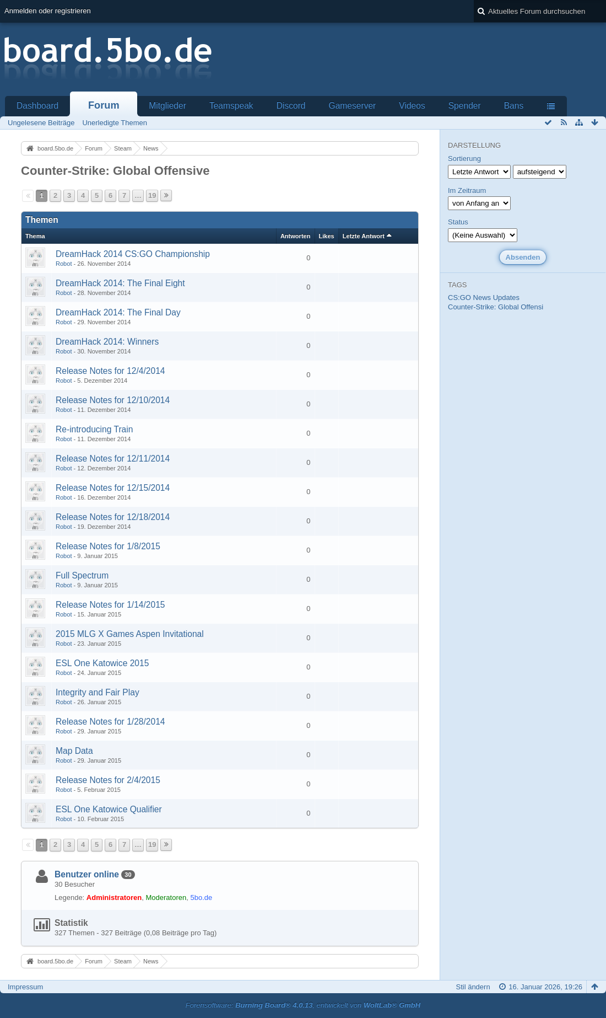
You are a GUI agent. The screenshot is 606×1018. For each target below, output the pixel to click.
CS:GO (459, 297)
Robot (64, 263)
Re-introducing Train (94, 429)
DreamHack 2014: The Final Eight (120, 283)
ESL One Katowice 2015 (102, 663)
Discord (291, 105)
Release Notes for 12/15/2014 (113, 487)
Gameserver (352, 105)
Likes (326, 236)
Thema (35, 236)
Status (458, 222)
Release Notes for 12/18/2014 (113, 517)
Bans (514, 105)
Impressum (25, 987)
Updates (506, 297)
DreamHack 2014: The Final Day (118, 312)
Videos (412, 105)
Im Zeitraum (467, 190)
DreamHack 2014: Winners (107, 341)
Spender (464, 105)
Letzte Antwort (364, 236)
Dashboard (37, 105)
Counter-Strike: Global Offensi (495, 307)
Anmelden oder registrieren (47, 11)
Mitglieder (167, 105)
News (482, 297)
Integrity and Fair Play (97, 692)
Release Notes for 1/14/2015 (110, 604)
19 (152, 195)
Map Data (74, 751)
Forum (104, 105)
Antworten (295, 236)
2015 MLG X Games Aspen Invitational (130, 634)
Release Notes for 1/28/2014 (110, 721)
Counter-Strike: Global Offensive (115, 171)
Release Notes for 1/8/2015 (108, 546)
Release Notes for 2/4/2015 (108, 780)
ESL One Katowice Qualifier (109, 809)
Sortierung (464, 158)
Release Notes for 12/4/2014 (110, 371)
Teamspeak (231, 105)
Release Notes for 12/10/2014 (113, 400)
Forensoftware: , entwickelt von (303, 1005)
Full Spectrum (82, 575)
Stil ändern (473, 987)
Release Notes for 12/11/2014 (113, 458)
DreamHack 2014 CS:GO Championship (133, 254)
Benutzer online (87, 874)
